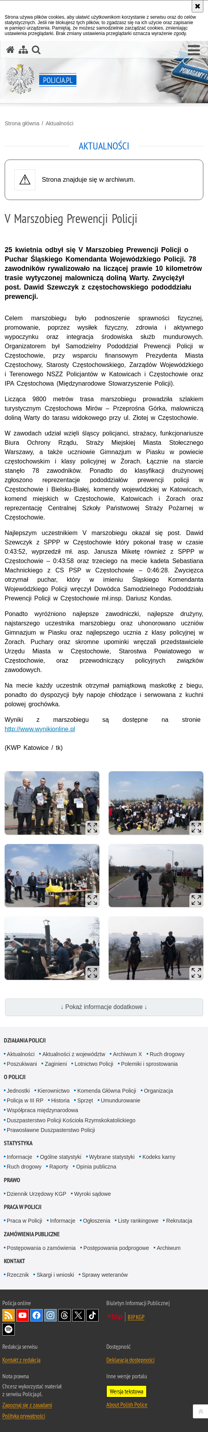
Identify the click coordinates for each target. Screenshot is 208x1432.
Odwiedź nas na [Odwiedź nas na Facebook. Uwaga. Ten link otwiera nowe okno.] (36, 1315)
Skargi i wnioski (55, 1275)
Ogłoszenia (96, 1221)
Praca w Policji (23, 1207)
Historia (60, 1100)
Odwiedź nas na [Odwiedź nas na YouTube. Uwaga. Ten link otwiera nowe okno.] (22, 1315)
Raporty (58, 1167)
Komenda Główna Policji (106, 1091)
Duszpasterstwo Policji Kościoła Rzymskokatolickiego (71, 1120)
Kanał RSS (8, 1315)
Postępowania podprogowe (116, 1248)
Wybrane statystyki (112, 1157)
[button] (194, 50)
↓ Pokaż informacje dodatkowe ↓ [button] (104, 1007)
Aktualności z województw (73, 1054)
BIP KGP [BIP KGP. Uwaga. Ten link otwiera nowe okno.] (136, 1317)
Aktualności (59, 123)
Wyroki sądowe (92, 1194)
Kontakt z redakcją (21, 1360)
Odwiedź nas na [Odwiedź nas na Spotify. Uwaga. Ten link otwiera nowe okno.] (8, 1329)
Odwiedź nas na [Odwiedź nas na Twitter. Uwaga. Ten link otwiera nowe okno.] (78, 1315)
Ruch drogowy (167, 1054)
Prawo (12, 1180)
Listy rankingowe (138, 1221)
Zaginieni (56, 1064)
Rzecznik (18, 1275)
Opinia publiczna (96, 1167)
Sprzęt (85, 1100)
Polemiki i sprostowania (149, 1064)
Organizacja (158, 1091)
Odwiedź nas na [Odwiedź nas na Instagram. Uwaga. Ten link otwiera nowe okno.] (50, 1315)
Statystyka (18, 1143)
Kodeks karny (158, 1157)
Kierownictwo (53, 1091)
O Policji (15, 1077)
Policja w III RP (25, 1100)
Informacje (19, 1157)
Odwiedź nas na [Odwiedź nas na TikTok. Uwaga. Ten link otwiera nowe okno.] (92, 1315)
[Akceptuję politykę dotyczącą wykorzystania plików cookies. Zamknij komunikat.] (197, 6)
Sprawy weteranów (105, 1275)
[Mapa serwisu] (23, 49)
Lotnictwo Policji (94, 1064)
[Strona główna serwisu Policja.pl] (10, 49)
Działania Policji (25, 1040)
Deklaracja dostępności (130, 1360)
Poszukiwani (22, 1064)
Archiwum (168, 1248)
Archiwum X (127, 1054)
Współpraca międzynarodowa (42, 1110)
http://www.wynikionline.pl (40, 729)
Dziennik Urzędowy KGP (36, 1194)
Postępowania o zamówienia (41, 1248)
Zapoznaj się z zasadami (27, 1405)
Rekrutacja (179, 1221)
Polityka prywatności (23, 1416)
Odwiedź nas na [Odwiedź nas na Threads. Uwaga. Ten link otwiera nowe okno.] (64, 1315)
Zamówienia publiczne (32, 1234)
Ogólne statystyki (60, 1157)
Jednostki (18, 1091)
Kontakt (14, 1261)
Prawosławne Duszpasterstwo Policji (51, 1130)
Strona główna (22, 123)
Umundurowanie (120, 1100)
